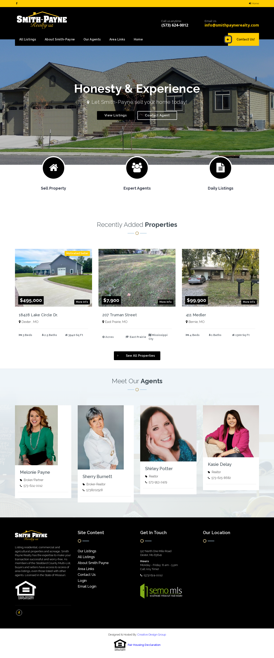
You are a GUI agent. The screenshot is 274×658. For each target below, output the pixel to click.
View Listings (115, 115)
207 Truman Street (119, 315)
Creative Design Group (151, 634)
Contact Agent (157, 115)
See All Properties (134, 355)
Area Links (117, 39)
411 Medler (196, 315)
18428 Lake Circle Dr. (38, 315)
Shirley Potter (159, 468)
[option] (137, 102)
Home (254, 3)
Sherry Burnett (97, 476)
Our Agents (92, 39)
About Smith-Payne (60, 39)
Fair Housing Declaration (144, 645)
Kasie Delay (220, 464)
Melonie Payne (35, 472)
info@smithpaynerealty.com (232, 25)
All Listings (27, 39)
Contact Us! (241, 39)
